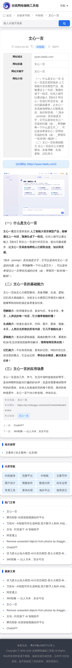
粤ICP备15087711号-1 (42, 645)
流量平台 (27, 475)
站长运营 (62, 482)
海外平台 (44, 490)
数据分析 (44, 482)
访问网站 (36, 164)
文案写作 (62, 475)
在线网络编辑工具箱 (25, 5)
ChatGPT (19, 425)
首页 (7, 15)
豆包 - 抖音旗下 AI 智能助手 (23, 529)
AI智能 (39, 15)
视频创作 (27, 482)
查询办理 (27, 490)
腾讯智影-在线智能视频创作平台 (25, 517)
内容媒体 (10, 475)
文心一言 (24, 415)
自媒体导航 (23, 15)
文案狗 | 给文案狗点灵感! (21, 452)
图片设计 (10, 482)
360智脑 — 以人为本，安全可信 (31, 431)
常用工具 (10, 490)
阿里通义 (12, 535)
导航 (64, 5)
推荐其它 (62, 490)
